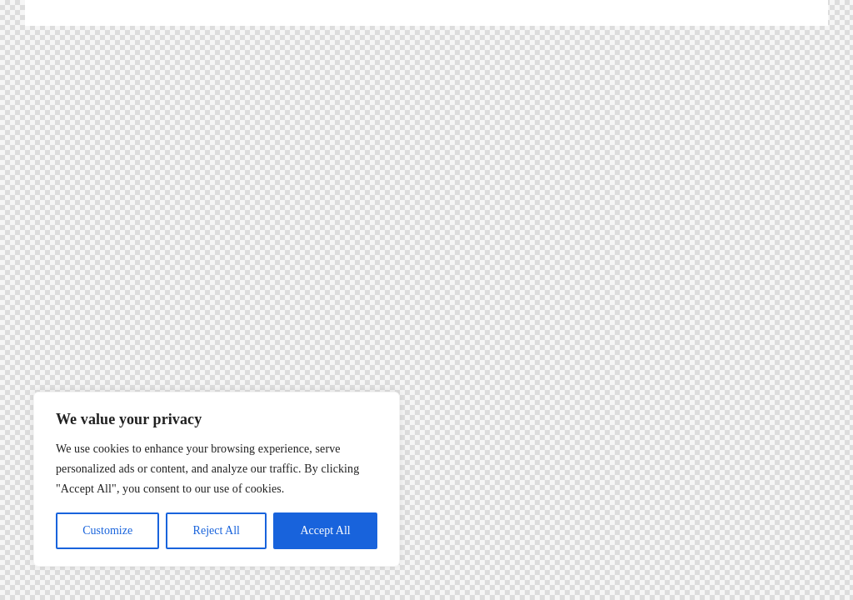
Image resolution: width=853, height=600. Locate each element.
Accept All (325, 530)
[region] (216, 479)
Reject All (216, 530)
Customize (107, 530)
